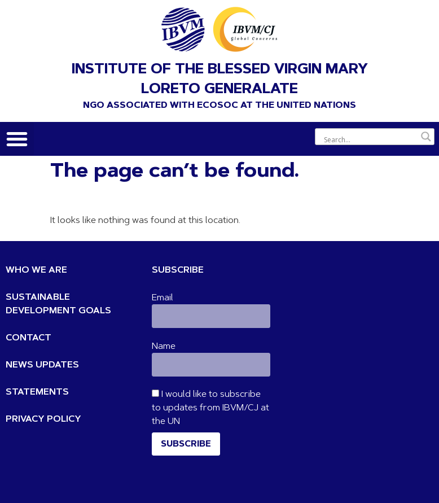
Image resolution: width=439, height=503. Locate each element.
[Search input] (369, 139)
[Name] (211, 365)
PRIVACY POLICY (43, 419)
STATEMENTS (37, 392)
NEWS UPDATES (42, 365)
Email (162, 298)
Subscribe (186, 444)
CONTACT (28, 338)
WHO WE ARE (36, 270)
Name (163, 346)
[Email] (211, 316)
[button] (17, 139)
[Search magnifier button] (426, 137)
